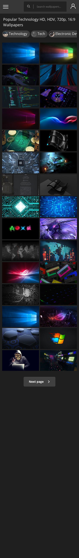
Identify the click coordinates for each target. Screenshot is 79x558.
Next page (39, 382)
